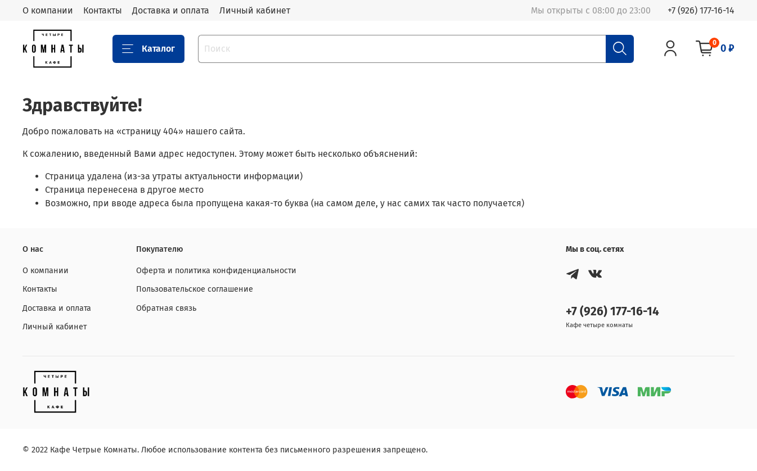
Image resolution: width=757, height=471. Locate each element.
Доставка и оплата (170, 10)
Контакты (102, 10)
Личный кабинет (254, 10)
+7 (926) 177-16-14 (701, 10)
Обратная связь (166, 308)
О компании (47, 10)
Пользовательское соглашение (194, 289)
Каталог (148, 49)
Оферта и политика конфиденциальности (216, 270)
